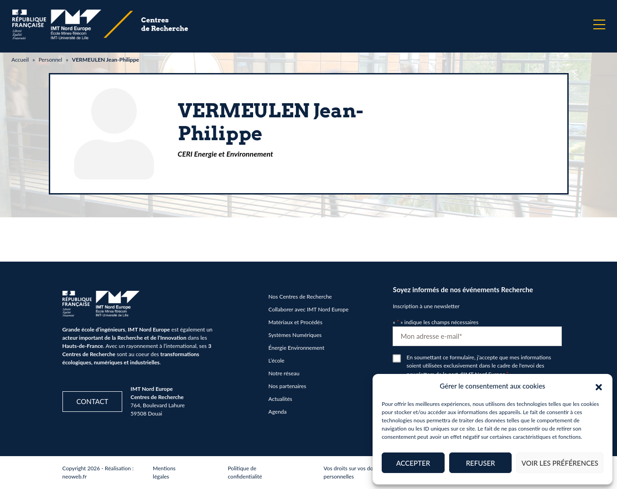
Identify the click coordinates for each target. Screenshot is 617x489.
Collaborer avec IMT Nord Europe (309, 309)
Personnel (50, 59)
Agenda (278, 411)
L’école (277, 360)
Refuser (480, 463)
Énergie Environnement (297, 347)
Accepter (413, 463)
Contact (93, 401)
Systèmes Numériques (295, 334)
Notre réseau (284, 373)
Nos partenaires (287, 386)
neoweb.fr (74, 476)
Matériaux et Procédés (295, 322)
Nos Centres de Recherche (300, 296)
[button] (598, 385)
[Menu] (599, 24)
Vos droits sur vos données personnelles (356, 472)
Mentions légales (164, 472)
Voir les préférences (559, 463)
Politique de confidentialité (245, 472)
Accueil (20, 59)
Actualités (280, 398)
